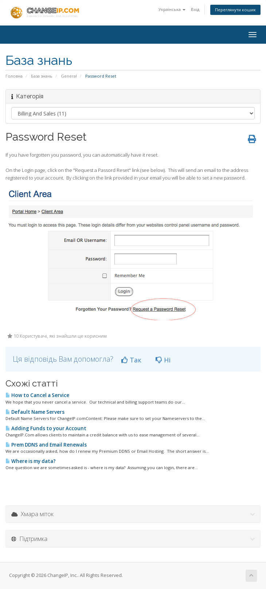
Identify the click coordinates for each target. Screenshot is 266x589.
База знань (41, 76)
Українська (172, 9)
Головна (14, 76)
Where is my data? (30, 461)
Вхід (195, 9)
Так (131, 360)
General (69, 76)
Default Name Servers (34, 412)
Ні (163, 360)
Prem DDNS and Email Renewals (46, 444)
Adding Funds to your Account (45, 428)
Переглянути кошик (235, 9)
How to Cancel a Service (37, 395)
